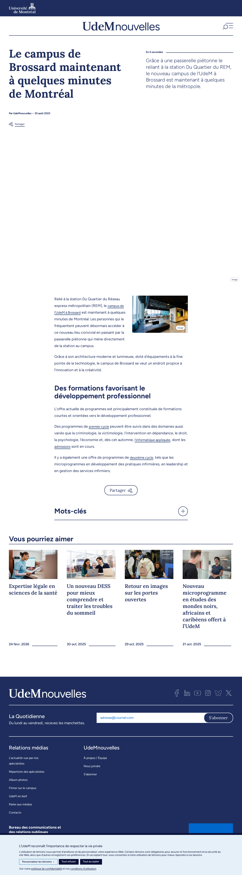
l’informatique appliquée (155, 447)
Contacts (15, 820)
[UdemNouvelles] (121, 29)
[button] (227, 29)
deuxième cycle (143, 464)
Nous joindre (92, 773)
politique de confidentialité (46, 868)
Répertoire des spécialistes (26, 779)
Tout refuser (69, 861)
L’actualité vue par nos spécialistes (23, 767)
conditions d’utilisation (83, 868)
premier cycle (100, 433)
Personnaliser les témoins (38, 861)
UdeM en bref (18, 803)
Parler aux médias (20, 811)
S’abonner (90, 781)
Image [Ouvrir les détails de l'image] (234, 286)
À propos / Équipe (95, 765)
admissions (69, 453)
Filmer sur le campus (22, 795)
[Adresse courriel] (150, 725)
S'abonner (218, 725)
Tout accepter (91, 861)
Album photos (18, 787)
